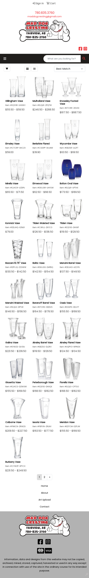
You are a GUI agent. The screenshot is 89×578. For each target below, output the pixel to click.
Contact (44, 506)
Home (44, 485)
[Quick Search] (62, 58)
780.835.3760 (44, 13)
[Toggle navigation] (5, 58)
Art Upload (45, 499)
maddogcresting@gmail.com (45, 16)
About (44, 492)
